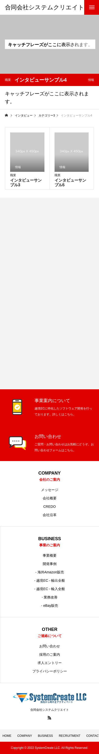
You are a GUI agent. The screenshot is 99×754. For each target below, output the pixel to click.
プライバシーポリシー (49, 671)
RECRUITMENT (69, 736)
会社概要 (50, 498)
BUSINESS (45, 736)
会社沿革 (50, 515)
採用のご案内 (49, 654)
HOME (6, 736)
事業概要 (50, 555)
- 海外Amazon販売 (49, 572)
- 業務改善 (50, 597)
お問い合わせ (49, 646)
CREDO (49, 506)
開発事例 (50, 564)
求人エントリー (50, 663)
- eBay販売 (49, 605)
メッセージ (49, 490)
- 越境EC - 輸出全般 (49, 580)
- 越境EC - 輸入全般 (49, 589)
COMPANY (24, 736)
